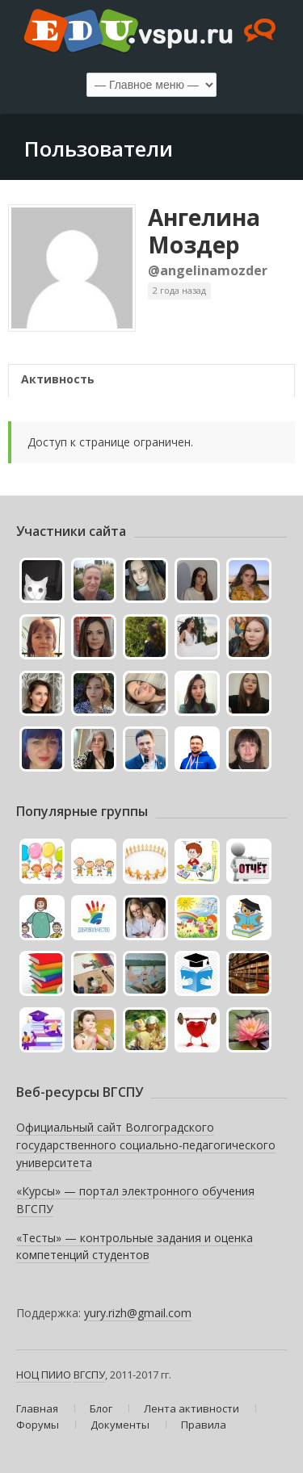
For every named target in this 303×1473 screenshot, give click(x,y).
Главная (37, 1408)
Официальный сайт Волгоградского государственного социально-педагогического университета (146, 1144)
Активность (58, 379)
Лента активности (191, 1408)
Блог (101, 1408)
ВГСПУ (89, 1374)
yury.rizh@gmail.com (137, 1312)
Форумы (37, 1424)
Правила (203, 1424)
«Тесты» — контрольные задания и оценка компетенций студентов (134, 1246)
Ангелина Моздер (204, 231)
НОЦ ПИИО (43, 1374)
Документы (119, 1424)
